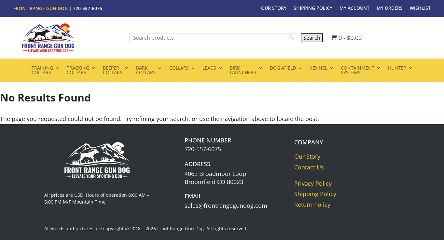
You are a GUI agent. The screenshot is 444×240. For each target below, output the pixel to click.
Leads (209, 68)
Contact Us (309, 167)
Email (193, 196)
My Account (354, 8)
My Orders (390, 8)
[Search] (213, 37)
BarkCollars (146, 70)
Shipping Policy (313, 8)
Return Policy (312, 204)
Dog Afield (283, 68)
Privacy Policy (313, 183)
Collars (179, 68)
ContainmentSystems (357, 70)
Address (197, 164)
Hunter (397, 68)
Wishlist (420, 8)
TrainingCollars (42, 70)
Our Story (273, 8)
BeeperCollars (112, 70)
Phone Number (208, 140)
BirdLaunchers (243, 70)
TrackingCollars (78, 70)
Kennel (318, 68)
